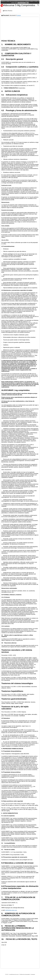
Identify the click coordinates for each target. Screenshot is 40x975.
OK (27, 2)
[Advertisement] (20, 27)
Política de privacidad (25, 974)
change (19, 15)
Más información (22, 2)
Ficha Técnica (7, 11)
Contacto (33, 974)
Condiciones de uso (14, 974)
